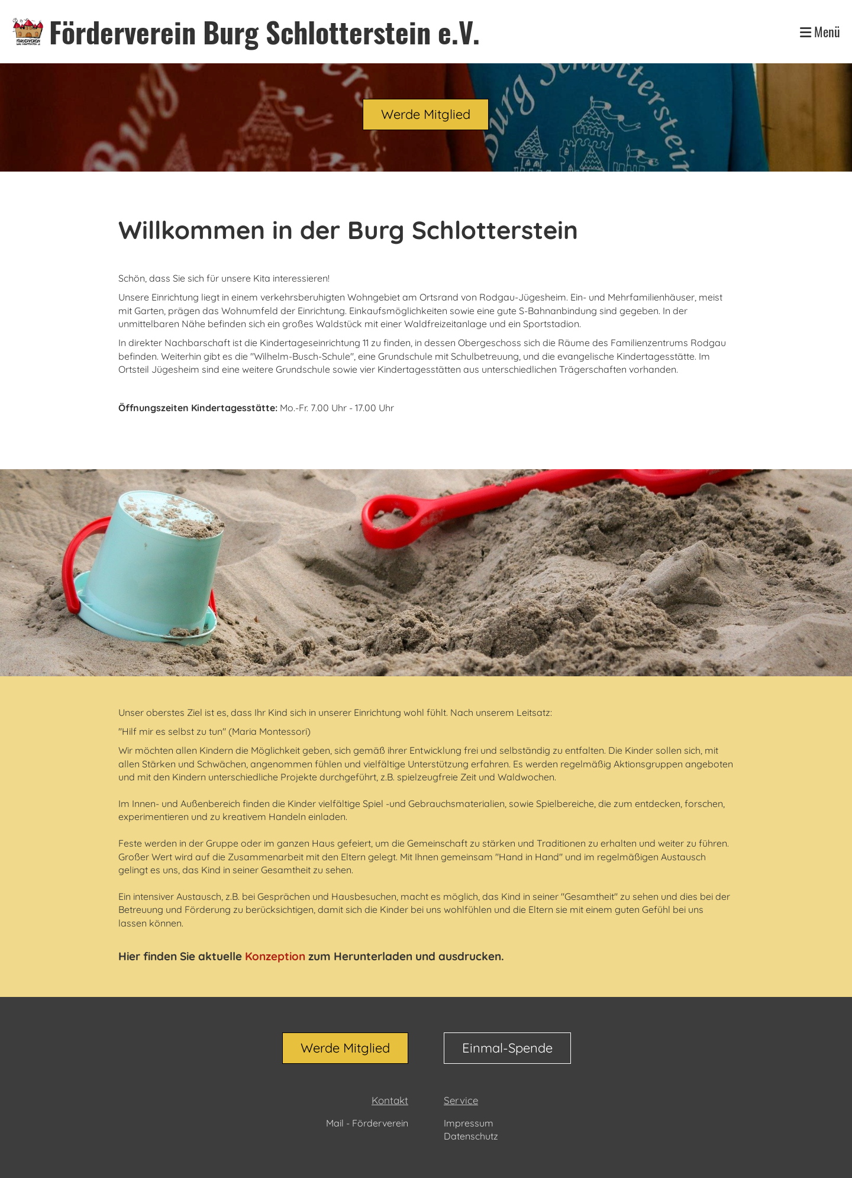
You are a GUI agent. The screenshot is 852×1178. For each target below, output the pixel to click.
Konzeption (275, 956)
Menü (820, 31)
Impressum (468, 1123)
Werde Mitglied (425, 114)
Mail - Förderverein (367, 1123)
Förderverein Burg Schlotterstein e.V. (264, 31)
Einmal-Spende (507, 1048)
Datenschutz (471, 1136)
